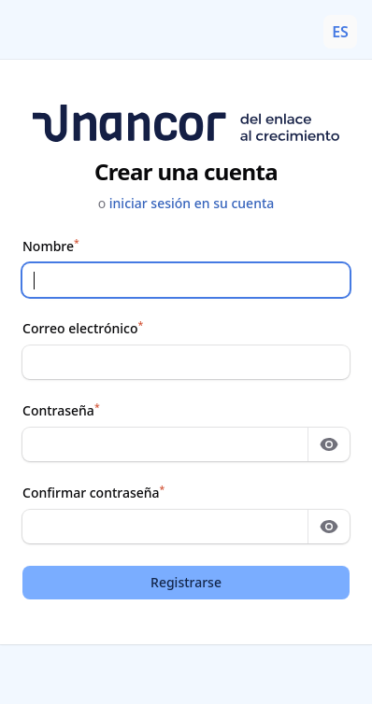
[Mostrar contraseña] (329, 444)
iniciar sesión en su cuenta (191, 203)
